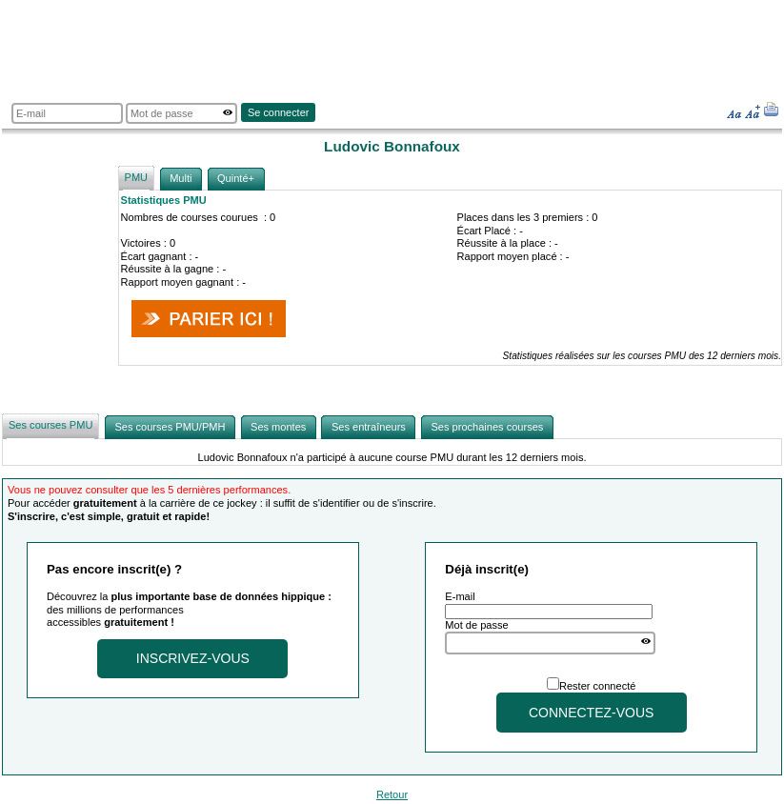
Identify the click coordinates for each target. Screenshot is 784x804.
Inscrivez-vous (193, 658)
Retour (392, 794)
